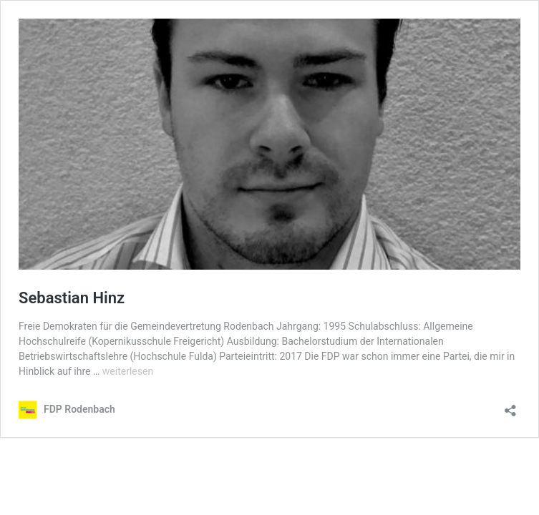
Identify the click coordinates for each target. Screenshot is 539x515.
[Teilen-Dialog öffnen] (510, 406)
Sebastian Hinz (72, 298)
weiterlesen (127, 371)
